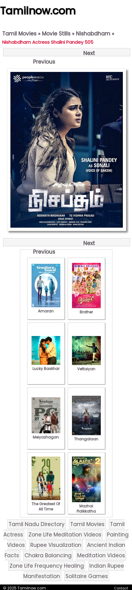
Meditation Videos (101, 555)
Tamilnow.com (38, 10)
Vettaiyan (86, 366)
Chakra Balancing (48, 555)
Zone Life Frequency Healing (46, 565)
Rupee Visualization (55, 545)
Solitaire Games (87, 576)
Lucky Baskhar (46, 366)
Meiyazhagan (46, 434)
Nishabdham (93, 33)
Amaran (46, 308)
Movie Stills (56, 33)
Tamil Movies (19, 33)
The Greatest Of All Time (46, 504)
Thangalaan (86, 436)
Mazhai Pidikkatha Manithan (86, 508)
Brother (86, 309)
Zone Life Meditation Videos (64, 534)
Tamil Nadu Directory (37, 524)
